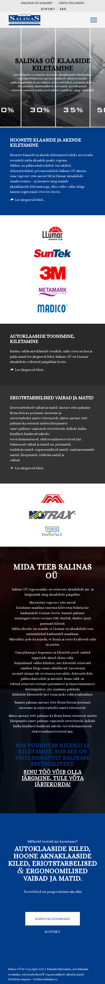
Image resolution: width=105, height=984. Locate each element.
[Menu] (91, 20)
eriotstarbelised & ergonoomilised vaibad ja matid (53, 974)
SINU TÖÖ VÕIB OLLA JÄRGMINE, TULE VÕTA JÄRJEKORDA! (53, 778)
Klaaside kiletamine (59, 969)
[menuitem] (37, 3)
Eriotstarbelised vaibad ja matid (51, 398)
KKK (63, 9)
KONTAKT (52, 932)
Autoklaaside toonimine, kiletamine (42, 338)
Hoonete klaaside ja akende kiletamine (45, 142)
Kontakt (48, 9)
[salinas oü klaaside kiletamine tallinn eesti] (43, 20)
